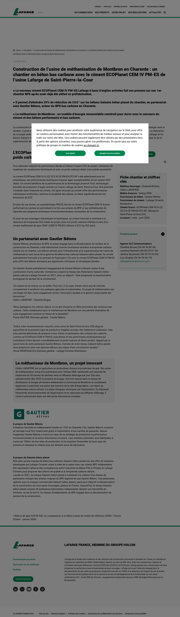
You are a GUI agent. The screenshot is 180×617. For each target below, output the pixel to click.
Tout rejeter (70, 153)
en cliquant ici (91, 145)
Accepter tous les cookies (110, 153)
